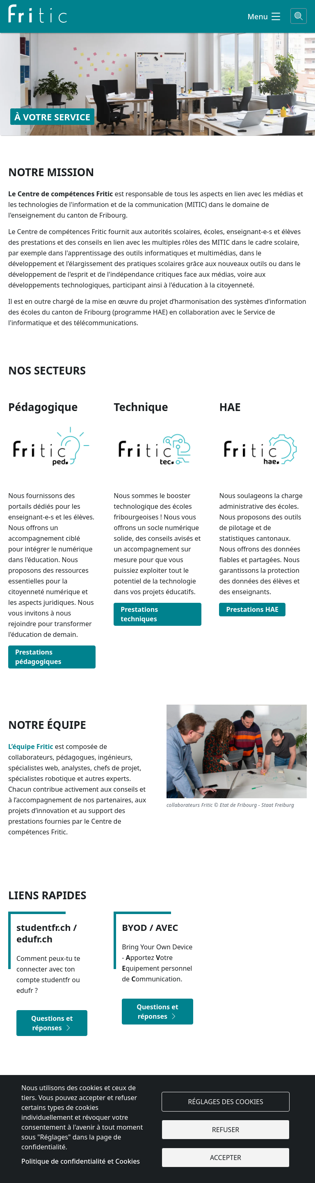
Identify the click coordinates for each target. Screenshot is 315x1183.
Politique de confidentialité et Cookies (80, 1161)
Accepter (225, 1157)
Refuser (225, 1129)
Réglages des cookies (225, 1101)
